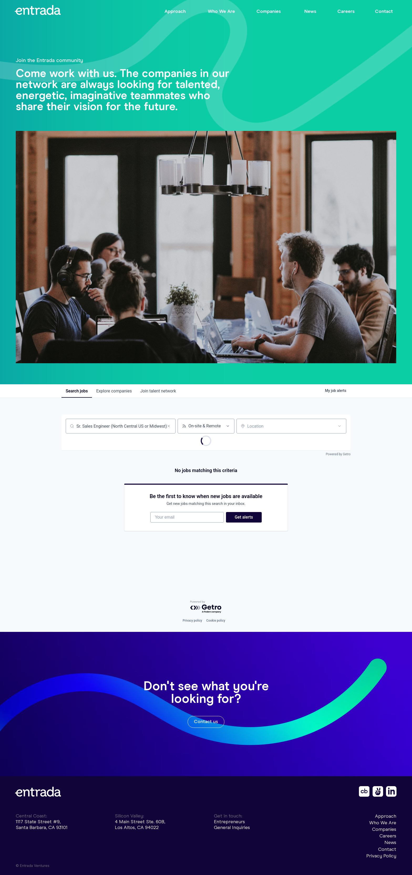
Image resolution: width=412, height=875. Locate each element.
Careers (387, 836)
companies (114, 390)
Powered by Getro (338, 454)
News (390, 842)
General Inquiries (232, 827)
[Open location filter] (339, 426)
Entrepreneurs (229, 822)
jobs (77, 390)
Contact (387, 849)
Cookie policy (215, 620)
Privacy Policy (381, 856)
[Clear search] (168, 426)
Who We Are (382, 823)
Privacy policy (192, 620)
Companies (384, 829)
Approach (385, 816)
